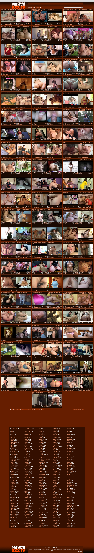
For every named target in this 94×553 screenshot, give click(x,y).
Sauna (54, 505)
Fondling (55, 466)
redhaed (87, 190)
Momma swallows (20, 342)
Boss (54, 440)
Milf (68, 486)
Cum (26, 454)
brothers (52, 24)
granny (38, 257)
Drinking (13, 460)
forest (23, 174)
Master (55, 485)
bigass (19, 207)
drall (34, 340)
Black (26, 439)
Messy (40, 486)
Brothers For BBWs (51, 9)
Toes (26, 520)
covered (71, 24)
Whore (26, 526)
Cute (68, 454)
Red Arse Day (81, 342)
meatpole (82, 307)
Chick (40, 448)
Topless (55, 520)
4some (69, 428)
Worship (55, 526)
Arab (68, 431)
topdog (83, 240)
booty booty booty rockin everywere (38, 126)
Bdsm (40, 436)
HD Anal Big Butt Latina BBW (37, 192)
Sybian (12, 517)
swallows (22, 357)
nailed (40, 57)
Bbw (26, 436)
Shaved (55, 506)
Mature (12, 486)
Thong (26, 519)
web (26, 257)
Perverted (13, 497)
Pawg (26, 496)
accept (81, 124)
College (69, 450)
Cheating (13, 448)
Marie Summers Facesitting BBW (53, 259)
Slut (54, 509)
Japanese (27, 479)
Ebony (54, 460)
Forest (12, 468)
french (70, 157)
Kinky (12, 480)
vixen (23, 190)
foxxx (69, 340)
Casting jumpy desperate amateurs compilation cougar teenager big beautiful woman (7, 177)
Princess (69, 500)
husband (87, 207)
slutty (71, 357)
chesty (72, 307)
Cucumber (13, 454)
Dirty (26, 457)
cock (71, 74)
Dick (68, 456)
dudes (66, 240)
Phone (40, 497)
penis (72, 257)
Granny (55, 471)
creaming (21, 24)
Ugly (68, 522)
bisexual (67, 157)
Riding (54, 503)
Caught (41, 446)
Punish (69, 502)
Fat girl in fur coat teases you (53, 59)
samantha (88, 307)
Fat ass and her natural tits (37, 159)
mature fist (3, 325)
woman (56, 290)
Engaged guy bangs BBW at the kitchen (55, 325)
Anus (54, 431)
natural (37, 174)
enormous (73, 107)
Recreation (80, 325)
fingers (24, 257)
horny (41, 24)
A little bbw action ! (51, 109)
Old (54, 493)
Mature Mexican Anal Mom (67, 109)
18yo (81, 107)
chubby (4, 57)
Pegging (55, 496)
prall (39, 340)
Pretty (54, 500)
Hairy (26, 473)
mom (73, 124)
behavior (52, 373)
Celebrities (55, 446)
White (12, 526)
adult (81, 174)
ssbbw (71, 340)
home (70, 190)
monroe (86, 74)
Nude (40, 491)
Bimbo (40, 437)
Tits (12, 520)
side (71, 57)
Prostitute (41, 502)
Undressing (28, 523)
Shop (26, 508)
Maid (12, 485)
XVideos (61, 40)
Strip (68, 514)
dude (85, 157)
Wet (54, 525)
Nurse (68, 491)
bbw (18, 24)
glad (37, 340)
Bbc (12, 436)
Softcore (27, 511)
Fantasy (27, 463)
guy (82, 57)
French (26, 468)
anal (18, 57)
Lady (26, 482)
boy (51, 290)
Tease (54, 517)
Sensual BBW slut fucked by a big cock (8, 292)
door (55, 57)
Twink (54, 522)
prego (86, 290)
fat (51, 74)
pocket (89, 74)
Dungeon (41, 460)
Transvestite (28, 522)
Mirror (26, 488)
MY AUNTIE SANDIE (35, 26)
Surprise (27, 516)
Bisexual (55, 437)
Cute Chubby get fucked (5, 42)
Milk (12, 488)
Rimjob (69, 503)
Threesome (42, 519)
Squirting (69, 512)
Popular (37, 7)
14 (30, 409)
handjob (4, 74)
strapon (24, 157)
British (12, 443)
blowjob (66, 207)
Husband (55, 476)
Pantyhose (55, 494)
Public (54, 502)
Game (68, 468)
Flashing (27, 466)
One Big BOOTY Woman (52, 392)
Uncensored (14, 523)
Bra (26, 442)
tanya (34, 357)
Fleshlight (41, 466)
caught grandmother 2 (67, 259)
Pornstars (69, 499)
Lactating (13, 482)
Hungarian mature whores (52, 26)
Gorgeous (41, 471)
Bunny (12, 445)
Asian (40, 433)
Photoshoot (56, 497)
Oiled (40, 493)
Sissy (54, 508)
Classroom (27, 450)
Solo (40, 511)
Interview (41, 477)
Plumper (41, 499)
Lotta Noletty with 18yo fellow (84, 92)
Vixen (12, 525)
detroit (81, 290)
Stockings (27, 514)
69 (11, 430)
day (82, 357)
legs (56, 357)
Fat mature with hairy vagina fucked (38, 142)
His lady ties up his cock (83, 76)
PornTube (91, 73)
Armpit (12, 433)
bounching (37, 373)
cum (34, 307)
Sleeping (41, 509)
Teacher (41, 517)
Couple (12, 453)
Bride (68, 442)
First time (55, 465)
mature (67, 124)
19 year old (28, 428)
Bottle (68, 440)
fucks (3, 24)
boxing (35, 24)
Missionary (41, 488)
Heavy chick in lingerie (5, 375)
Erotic (26, 462)
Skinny (69, 508)
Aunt (12, 434)
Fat (40, 463)
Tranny (69, 520)
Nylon (12, 493)
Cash (12, 446)
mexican (70, 124)
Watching (27, 525)
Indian (68, 476)
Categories (33, 7)
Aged (54, 430)
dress (36, 57)
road (69, 57)
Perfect (69, 496)
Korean (55, 480)
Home (26, 474)
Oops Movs (41, 3)
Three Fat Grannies (51, 192)
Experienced (42, 462)
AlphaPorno (76, 23)
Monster (55, 489)
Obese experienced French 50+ (6, 26)
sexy (19, 290)
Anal (12, 431)
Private (12, 502)
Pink (12, 499)
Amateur (69, 430)
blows (83, 190)
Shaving (69, 506)
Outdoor (27, 494)
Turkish (41, 522)
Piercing (69, 497)
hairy (38, 157)
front (6, 174)
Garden (27, 469)
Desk (54, 456)
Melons (27, 486)
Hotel (68, 474)
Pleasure (27, 499)
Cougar (69, 451)
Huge (26, 476)
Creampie (55, 453)
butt (39, 207)
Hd (68, 473)
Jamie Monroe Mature (20, 126)
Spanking (13, 512)
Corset (40, 451)
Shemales (13, 508)
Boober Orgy (81, 26)
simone (21, 290)
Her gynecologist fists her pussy (84, 209)
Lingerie (41, 483)
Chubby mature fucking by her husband (86, 192)
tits (39, 174)
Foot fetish (70, 466)
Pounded (13, 500)
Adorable (41, 430)
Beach (54, 436)
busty (20, 174)
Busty (40, 445)
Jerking (41, 479)
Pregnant (41, 500)
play (40, 107)
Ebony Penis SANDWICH (67, 242)
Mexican (55, 486)
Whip (68, 525)
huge (22, 107)
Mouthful (69, 489)
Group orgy (70, 471)
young (36, 124)
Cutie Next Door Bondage (52, 42)
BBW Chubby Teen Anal (21, 42)
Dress (54, 459)
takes (86, 24)
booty (7, 107)
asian (37, 190)
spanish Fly (19, 325)
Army (26, 433)
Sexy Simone (19, 275)
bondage (50, 57)
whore (43, 290)
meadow (11, 357)
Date (40, 7)
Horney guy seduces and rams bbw (85, 42)
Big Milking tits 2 (51, 242)
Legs (68, 482)
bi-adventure (36, 240)
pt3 (65, 373)
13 (28, 409)
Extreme (55, 462)
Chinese (55, 448)
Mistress (55, 488)
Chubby (69, 448)
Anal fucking (28, 431)
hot (80, 307)
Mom (26, 489)
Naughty (13, 491)
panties (36, 307)
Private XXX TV (31, 546)
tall (41, 190)
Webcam (41, 525)
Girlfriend (13, 471)
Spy (54, 512)
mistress (84, 390)
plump (6, 24)
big (66, 24)
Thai (12, 519)
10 (23, 409)
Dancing (27, 456)
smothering (68, 373)
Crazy (40, 453)
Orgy (12, 494)
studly (11, 24)
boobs (67, 107)
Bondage (69, 439)
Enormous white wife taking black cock (55, 309)
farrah (67, 340)
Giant (68, 469)
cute (24, 24)
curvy (52, 390)
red (83, 357)
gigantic (10, 157)
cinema (19, 190)
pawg (83, 290)
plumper (51, 107)
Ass (54, 433)
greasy (39, 24)
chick (6, 290)
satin (41, 307)
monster (83, 257)
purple (55, 307)
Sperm (26, 512)
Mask (26, 485)
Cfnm (68, 446)
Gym (12, 473)
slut (54, 107)
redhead (9, 373)
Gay (40, 469)
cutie (53, 57)
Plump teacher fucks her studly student (8, 9)
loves (7, 257)
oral (67, 57)
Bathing (69, 434)
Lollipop (55, 483)
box (67, 357)
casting (12, 190)
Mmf (68, 488)
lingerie (8, 390)
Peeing (41, 496)
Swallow (41, 516)
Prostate (27, 502)
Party (12, 496)
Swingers (69, 516)
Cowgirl (27, 453)
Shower (41, 508)
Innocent (13, 477)
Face (68, 462)
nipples (20, 124)
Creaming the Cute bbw (21, 9)
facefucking (22, 207)
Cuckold (69, 453)
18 (37, 409)
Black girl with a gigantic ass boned (7, 142)
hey (41, 290)
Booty (40, 440)
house (8, 174)
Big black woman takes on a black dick (86, 9)
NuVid (61, 356)
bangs (50, 340)
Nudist (54, 491)
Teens (68, 517)
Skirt (12, 509)
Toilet (40, 520)
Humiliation (42, 476)
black (68, 24)
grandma (38, 290)
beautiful (7, 190)
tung (36, 357)
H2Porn (30, 73)
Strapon (55, 514)
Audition (69, 433)
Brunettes (27, 443)
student (8, 24)
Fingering (41, 465)
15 (32, 409)
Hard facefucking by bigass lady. (23, 192)
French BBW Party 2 (82, 259)
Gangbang (13, 469)
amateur (19, 74)
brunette (52, 357)
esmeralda (35, 290)
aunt (65, 357)
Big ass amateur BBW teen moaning (23, 59)
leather (81, 390)
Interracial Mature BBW (67, 209)
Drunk (26, 460)
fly (18, 340)
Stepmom (13, 514)
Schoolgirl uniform (71, 505)
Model (12, 489)
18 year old (14, 428)
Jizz (54, 479)
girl (56, 57)
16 (34, 409)
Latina (54, 482)
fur (52, 74)
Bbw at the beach (66, 159)
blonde (35, 107)
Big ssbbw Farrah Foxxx (67, 325)
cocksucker (51, 307)
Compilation (14, 451)
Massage (41, 485)
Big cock (13, 437)
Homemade (42, 474)
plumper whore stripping (52, 92)
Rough (12, 505)
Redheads (27, 503)
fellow (83, 107)
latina (52, 174)
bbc (82, 174)
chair (70, 307)
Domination (14, 459)
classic (9, 107)
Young (68, 526)
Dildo (12, 457)
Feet (54, 463)
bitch (3, 257)
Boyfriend (13, 442)
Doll (68, 457)
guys (7, 373)
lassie (10, 207)
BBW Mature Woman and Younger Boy (54, 275)
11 (25, 409)
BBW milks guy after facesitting (22, 309)
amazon (35, 190)
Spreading (41, 512)
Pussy (12, 503)
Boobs (12, 440)
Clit (40, 450)
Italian (54, 477)
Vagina (55, 523)
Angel (40, 431)
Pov (26, 500)
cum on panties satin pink (37, 292)
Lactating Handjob (4, 59)
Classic (12, 450)
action (50, 124)
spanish (20, 340)
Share (40, 506)
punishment (88, 390)
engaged (54, 340)
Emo (12, 462)
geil (36, 340)
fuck (10, 124)
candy (84, 74)
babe (65, 74)
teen (25, 57)
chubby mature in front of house (7, 159)
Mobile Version (80, 551)
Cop (26, 451)
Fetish (12, 465)
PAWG (49, 209)
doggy (44, 373)
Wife (40, 526)
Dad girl (13, 456)
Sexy (26, 506)
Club (54, 450)
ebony (70, 257)
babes (50, 373)
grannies (51, 207)
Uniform (41, 523)
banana (81, 74)
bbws (50, 24)
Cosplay (55, 451)
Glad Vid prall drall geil (36, 325)
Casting (27, 446)
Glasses (27, 471)
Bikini (26, 437)
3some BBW (50, 142)
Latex (40, 482)
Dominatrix (27, 459)
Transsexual (14, 522)
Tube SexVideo (50, 3)
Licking (26, 483)
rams (86, 57)
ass (65, 24)
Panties (41, 494)
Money (40, 489)
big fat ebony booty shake (83, 309)
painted (23, 124)
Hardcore (55, 473)
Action (26, 430)
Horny (54, 474)
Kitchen (41, 480)
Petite (26, 497)
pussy (86, 307)
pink (38, 107)
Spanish (55, 511)
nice (68, 207)
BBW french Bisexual (67, 142)
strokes (27, 157)
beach (67, 174)
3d (39, 428)
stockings (58, 307)
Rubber (27, 505)
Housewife (13, 476)
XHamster (60, 23)
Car (68, 445)
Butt (54, 445)
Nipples (27, 491)
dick (84, 24)
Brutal (40, 443)
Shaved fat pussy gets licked (84, 126)
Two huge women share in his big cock (24, 92)
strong (40, 190)
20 (41, 409)
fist (3, 340)
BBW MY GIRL (34, 59)
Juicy (68, 479)
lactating (7, 74)
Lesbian (13, 483)
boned (7, 157)
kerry (19, 307)
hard (25, 207)
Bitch (68, 437)
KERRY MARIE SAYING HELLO (22, 292)
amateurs (4, 190)
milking (52, 257)
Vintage (69, 523)
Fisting (69, 465)
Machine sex (70, 483)
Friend (40, 468)
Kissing (27, 480)
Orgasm (69, 493)
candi (81, 240)
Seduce (13, 506)
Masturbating (70, 485)
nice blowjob (65, 192)
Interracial (27, 477)
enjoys (8, 124)
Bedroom (69, 436)
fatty (37, 24)
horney (84, 57)
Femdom (69, 463)
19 (39, 409)
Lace (68, 480)
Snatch (12, 511)
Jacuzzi (13, 479)
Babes (26, 434)
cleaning (70, 107)
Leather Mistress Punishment (84, 375)
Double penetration (44, 459)
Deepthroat (42, 456)
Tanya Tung (34, 342)
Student (13, 516)
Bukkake (55, 443)
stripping (56, 107)
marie (42, 240)
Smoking (69, 509)
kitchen (41, 257)
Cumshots (41, 454)
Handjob (41, 473)
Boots (26, 440)
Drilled (68, 459)
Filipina (27, 465)
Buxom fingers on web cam (22, 242)
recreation (81, 340)
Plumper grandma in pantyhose (6, 259)
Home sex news (60, 3)
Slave (26, 509)
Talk (26, 517)
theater (87, 174)
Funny (54, 468)
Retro (40, 503)
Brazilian (41, 442)
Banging (55, 434)
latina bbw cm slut (51, 159)
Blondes (41, 439)
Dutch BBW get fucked (67, 126)
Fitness (12, 466)
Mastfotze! (3, 309)
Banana (41, 434)
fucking (25, 174)
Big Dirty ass (65, 275)
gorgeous (7, 207)
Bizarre (12, 439)
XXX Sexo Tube (32, 3)
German (55, 469)
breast (35, 390)
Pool (54, 499)
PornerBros (14, 23)
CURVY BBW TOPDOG (52, 375)
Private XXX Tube (78, 3)
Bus (26, 445)
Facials (12, 463)
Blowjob (55, 439)
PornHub (29, 23)
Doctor (40, 457)
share (24, 107)
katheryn (39, 240)
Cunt (54, 454)
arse (80, 357)
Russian (41, 505)
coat (50, 74)
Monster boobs (81, 242)
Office (26, 493)
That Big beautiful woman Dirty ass (23, 375)
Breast (54, 442)
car (84, 124)
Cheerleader (28, 448)
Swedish (55, 516)
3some (50, 157)
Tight (68, 519)
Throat (54, 519)
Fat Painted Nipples (20, 109)
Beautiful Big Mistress (51, 76)
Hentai (12, 474)
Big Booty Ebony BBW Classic (6, 92)
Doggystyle (56, 457)
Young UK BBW (35, 109)
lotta (86, 107)
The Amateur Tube (69, 3)
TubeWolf (29, 40)
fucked (8, 57)
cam (18, 257)
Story (40, 514)
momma (19, 357)
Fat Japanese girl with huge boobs (23, 26)
